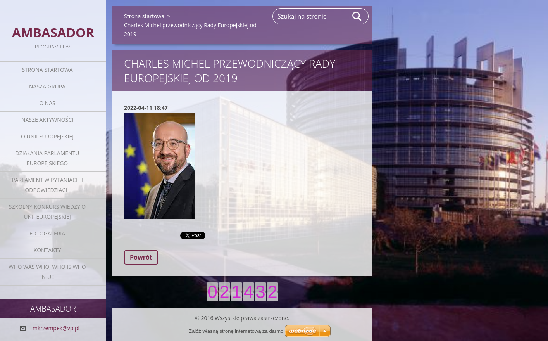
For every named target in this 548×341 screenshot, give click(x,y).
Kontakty (47, 250)
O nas (47, 103)
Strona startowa (47, 69)
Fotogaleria (47, 233)
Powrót (141, 257)
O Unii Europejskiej (47, 136)
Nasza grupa (47, 86)
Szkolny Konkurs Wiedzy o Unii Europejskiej (47, 211)
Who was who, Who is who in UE (47, 271)
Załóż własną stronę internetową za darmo (236, 331)
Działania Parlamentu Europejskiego (47, 158)
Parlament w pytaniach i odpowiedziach (47, 185)
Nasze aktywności (47, 119)
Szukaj (357, 16)
